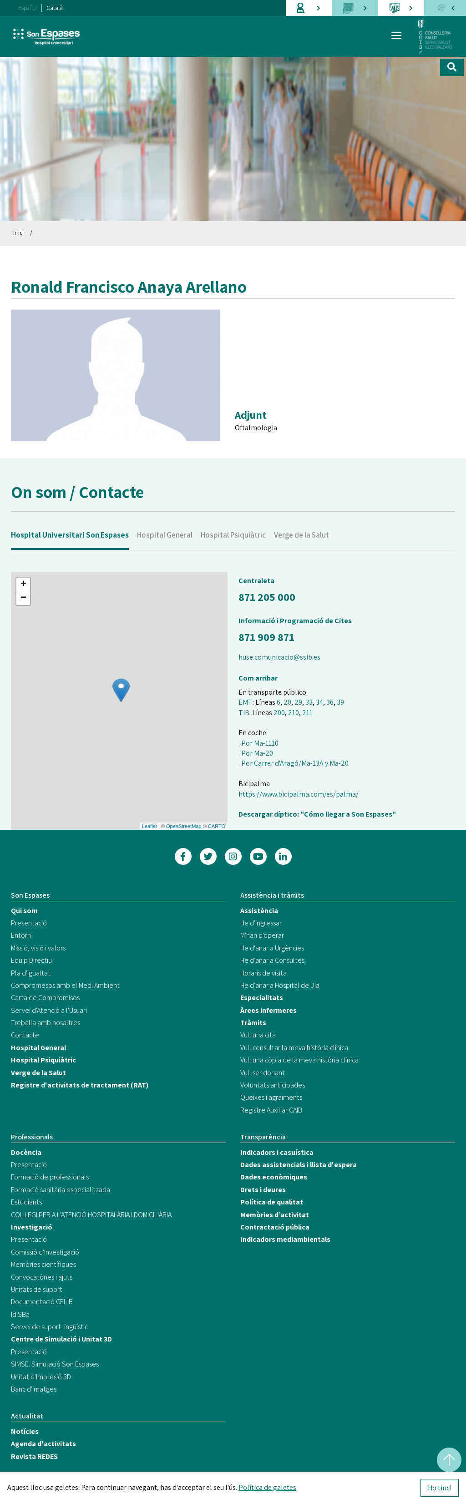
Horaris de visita (263, 973)
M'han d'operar (262, 935)
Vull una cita (258, 1035)
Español (27, 8)
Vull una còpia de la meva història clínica (299, 1060)
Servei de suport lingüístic (49, 1326)
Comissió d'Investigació (45, 1252)
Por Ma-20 (257, 753)
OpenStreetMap (184, 826)
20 (287, 702)
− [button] (23, 598)
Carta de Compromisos (45, 997)
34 (319, 702)
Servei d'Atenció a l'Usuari (49, 1010)
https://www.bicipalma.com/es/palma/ (298, 794)
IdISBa (20, 1314)
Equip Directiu (31, 960)
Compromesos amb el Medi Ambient (65, 985)
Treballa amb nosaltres (45, 1022)
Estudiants (26, 1202)
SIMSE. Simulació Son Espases (55, 1364)
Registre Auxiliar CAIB (271, 1110)
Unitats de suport (36, 1289)
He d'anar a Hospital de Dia (279, 985)
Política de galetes (267, 1487)
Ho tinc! (439, 1488)
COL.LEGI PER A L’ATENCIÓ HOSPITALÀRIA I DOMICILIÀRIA (91, 1214)
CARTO (216, 826)
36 (330, 702)
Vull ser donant (262, 1072)
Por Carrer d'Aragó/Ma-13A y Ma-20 (295, 763)
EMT (245, 702)
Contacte (25, 1035)
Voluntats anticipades (272, 1085)
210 (293, 712)
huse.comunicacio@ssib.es (279, 657)
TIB (243, 712)
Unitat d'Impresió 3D (41, 1377)
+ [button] (23, 584)
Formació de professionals (50, 1177)
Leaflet (149, 826)
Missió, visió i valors (38, 948)
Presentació (29, 923)
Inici (18, 233)
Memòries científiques (43, 1264)
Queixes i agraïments (271, 1097)
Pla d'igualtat (31, 973)
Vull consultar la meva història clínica (294, 1047)
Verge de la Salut (301, 554)
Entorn (21, 935)
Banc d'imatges (33, 1389)
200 (279, 712)
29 (298, 702)
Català (54, 8)
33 (309, 702)
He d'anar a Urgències (272, 948)
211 (307, 712)
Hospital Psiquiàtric (233, 554)
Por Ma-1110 (260, 743)
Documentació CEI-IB (42, 1301)
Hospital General (164, 554)
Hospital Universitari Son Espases (70, 554)
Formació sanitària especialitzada (60, 1189)
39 (340, 702)
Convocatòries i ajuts (41, 1277)
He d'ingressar (261, 923)
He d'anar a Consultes (272, 960)
